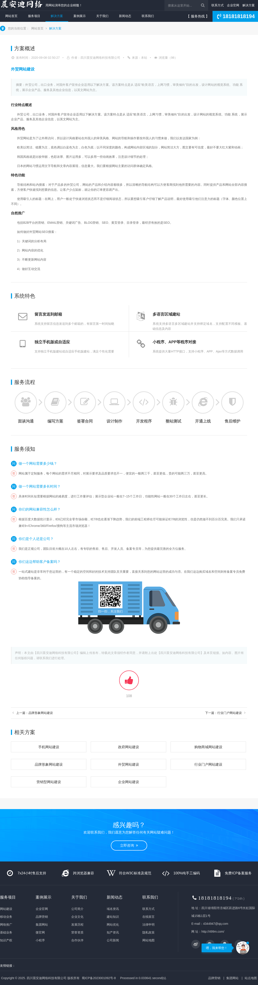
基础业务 (6, 932)
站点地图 (251, 978)
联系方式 (217, 5)
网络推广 (6, 924)
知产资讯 (113, 932)
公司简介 (77, 909)
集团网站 (42, 924)
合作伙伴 (77, 940)
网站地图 (148, 940)
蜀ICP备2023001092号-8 (99, 978)
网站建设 (6, 909)
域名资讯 (113, 909)
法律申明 (148, 924)
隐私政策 (148, 932)
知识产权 (6, 940)
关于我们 (102, 16)
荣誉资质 (77, 932)
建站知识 (113, 916)
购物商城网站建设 (208, 747)
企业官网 (233, 5)
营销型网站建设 (49, 782)
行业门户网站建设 (208, 764)
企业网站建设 (128, 782)
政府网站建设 (128, 747)
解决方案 (248, 5)
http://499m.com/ (212, 931)
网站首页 (11, 16)
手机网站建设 (48, 747)
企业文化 (77, 916)
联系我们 (148, 16)
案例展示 (79, 16)
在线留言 (148, 916)
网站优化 (113, 924)
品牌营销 (42, 916)
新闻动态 (125, 16)
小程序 (40, 940)
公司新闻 (113, 940)
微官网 (40, 932)
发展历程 (77, 924)
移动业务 (6, 916)
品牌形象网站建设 (49, 764)
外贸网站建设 (128, 764)
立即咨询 (129, 845)
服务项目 (34, 16)
